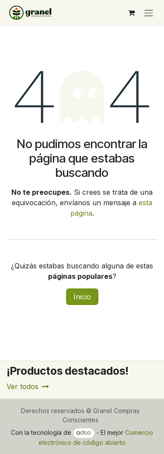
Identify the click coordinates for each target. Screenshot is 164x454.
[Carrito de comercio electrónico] (131, 12)
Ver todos (28, 386)
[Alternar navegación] (148, 12)
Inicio (82, 296)
